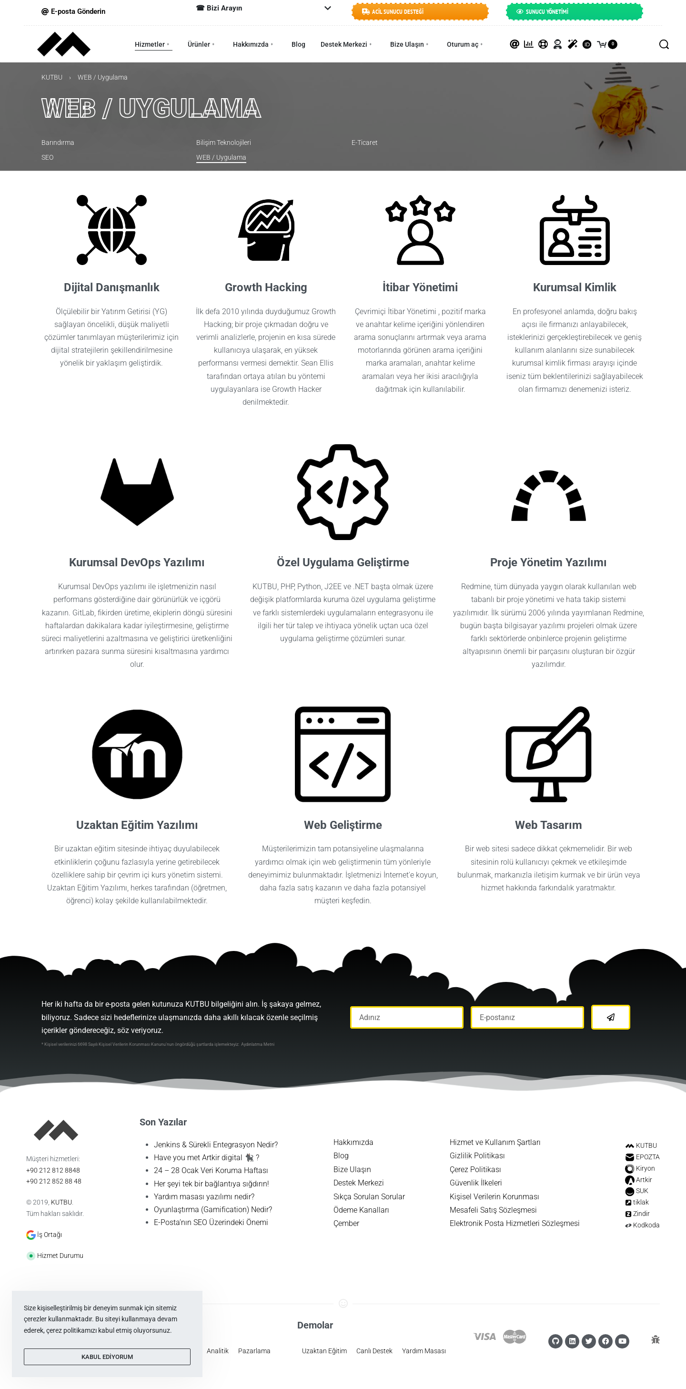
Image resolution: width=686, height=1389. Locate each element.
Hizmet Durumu (60, 1256)
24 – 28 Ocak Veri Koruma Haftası (211, 1171)
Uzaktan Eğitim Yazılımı (137, 826)
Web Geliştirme (343, 826)
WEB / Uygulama (151, 109)
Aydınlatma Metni (257, 1045)
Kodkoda (646, 1226)
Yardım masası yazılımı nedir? (204, 1197)
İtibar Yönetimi (420, 288)
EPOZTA (648, 1158)
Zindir (641, 1214)
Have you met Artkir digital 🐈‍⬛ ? (206, 1158)
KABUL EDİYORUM (107, 1356)
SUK (642, 1191)
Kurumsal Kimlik (574, 288)
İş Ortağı (49, 1235)
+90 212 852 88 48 (53, 1182)
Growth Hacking (266, 288)
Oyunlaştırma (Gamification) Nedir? (213, 1210)
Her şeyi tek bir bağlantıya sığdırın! (211, 1184)
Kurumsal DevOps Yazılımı (137, 563)
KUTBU (51, 78)
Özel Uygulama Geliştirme (343, 563)
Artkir (644, 1181)
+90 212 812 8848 (53, 1171)
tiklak (641, 1203)
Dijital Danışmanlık (112, 288)
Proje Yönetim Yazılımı (548, 563)
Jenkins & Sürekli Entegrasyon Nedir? (216, 1145)
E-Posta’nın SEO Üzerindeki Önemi (211, 1223)
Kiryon (645, 1169)
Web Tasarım (548, 826)
